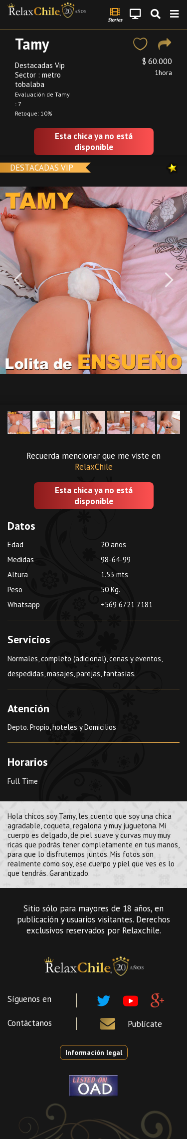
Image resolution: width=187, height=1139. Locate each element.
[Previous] (17, 280)
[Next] (169, 280)
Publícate (145, 1023)
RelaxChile (94, 466)
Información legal (93, 1052)
